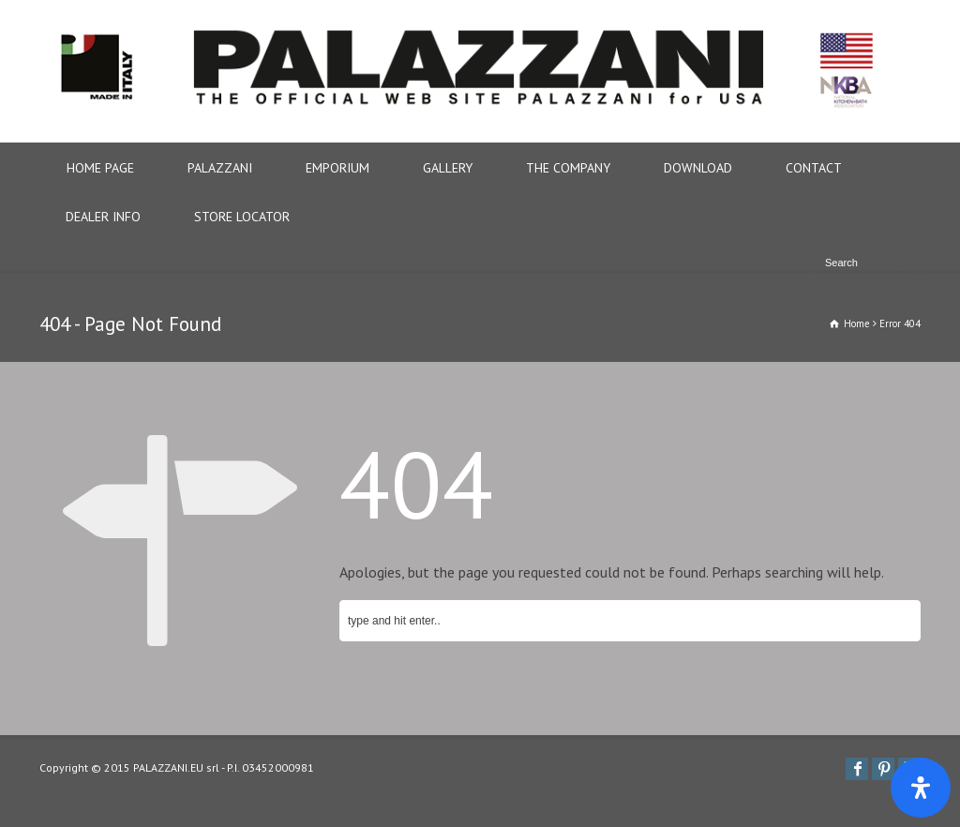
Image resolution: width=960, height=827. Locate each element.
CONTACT (814, 167)
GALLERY (447, 167)
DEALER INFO (103, 216)
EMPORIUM (337, 167)
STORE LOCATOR (242, 216)
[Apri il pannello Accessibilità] (921, 788)
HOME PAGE (100, 167)
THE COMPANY (568, 167)
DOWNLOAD (698, 167)
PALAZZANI (220, 167)
